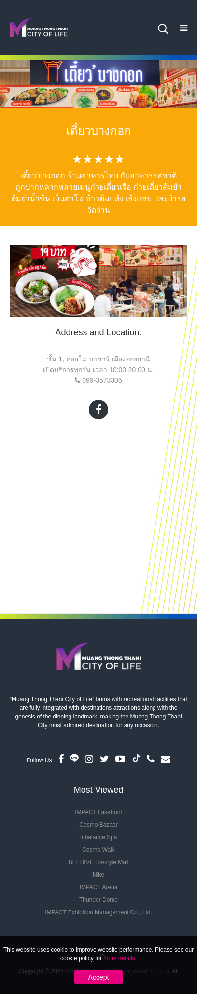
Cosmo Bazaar (98, 824)
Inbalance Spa (98, 837)
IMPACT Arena (99, 887)
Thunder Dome (98, 900)
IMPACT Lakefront (98, 812)
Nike (98, 874)
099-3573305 (102, 380)
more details (119, 958)
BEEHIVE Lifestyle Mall (99, 862)
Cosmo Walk (98, 849)
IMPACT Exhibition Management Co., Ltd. (98, 912)
